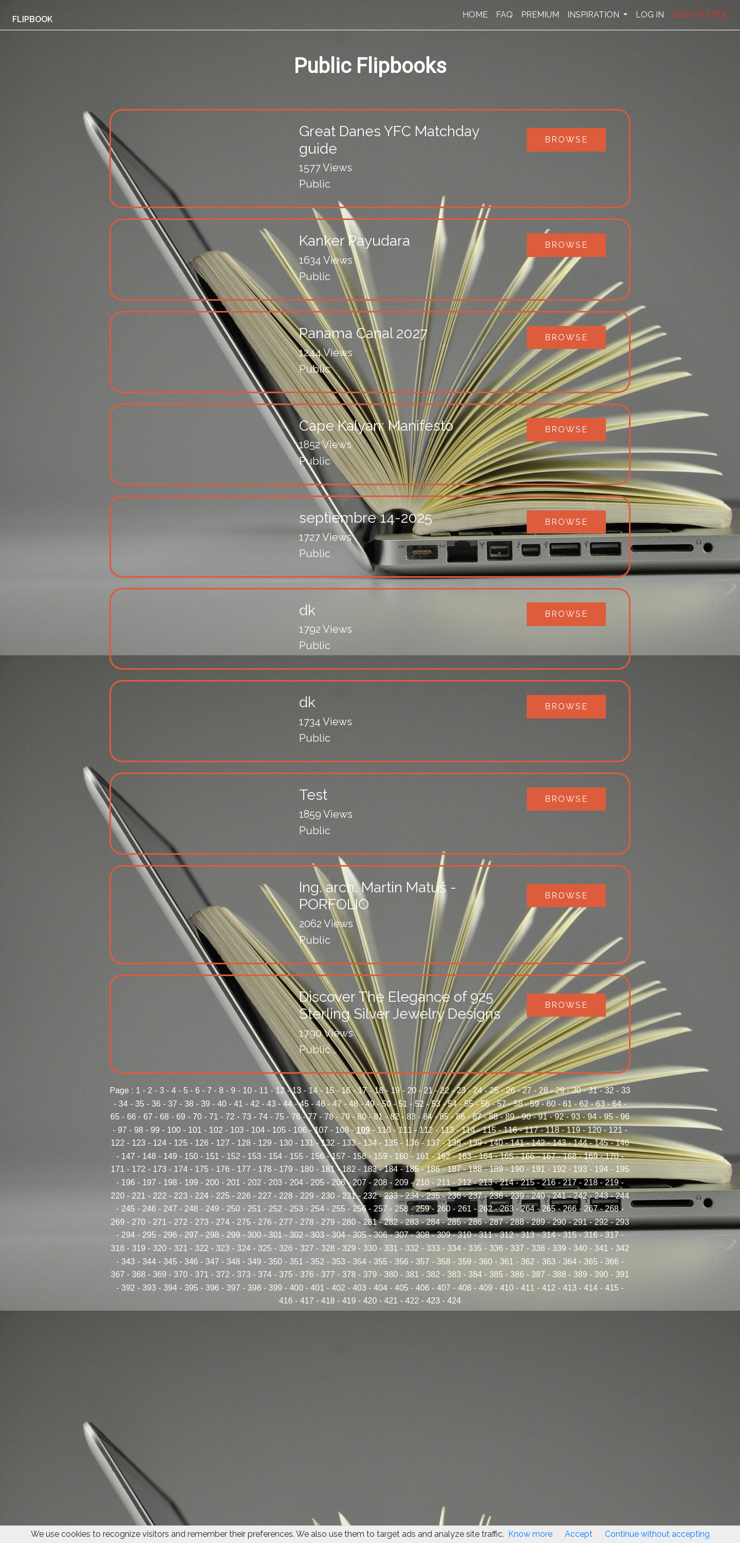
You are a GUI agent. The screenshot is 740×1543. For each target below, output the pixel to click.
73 (246, 1116)
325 (265, 1248)
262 (486, 1208)
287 (496, 1222)
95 (608, 1116)
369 (159, 1274)
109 (363, 1130)
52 (419, 1103)
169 (591, 1156)
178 (265, 1169)
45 (304, 1103)
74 (263, 1116)
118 (553, 1130)
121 (615, 1130)
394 (170, 1287)
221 (139, 1195)
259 (423, 1208)
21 (428, 1090)
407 (444, 1287)
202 (255, 1182)
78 (329, 1116)
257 (380, 1208)
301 (276, 1234)
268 (612, 1208)
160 (402, 1156)
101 (195, 1130)
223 (181, 1195)
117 (532, 1130)
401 (317, 1287)
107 (321, 1130)
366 (612, 1261)
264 (528, 1208)
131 (307, 1142)
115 (489, 1130)
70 (197, 1116)
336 (496, 1248)
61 (567, 1103)
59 (534, 1103)
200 (212, 1182)
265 (549, 1208)
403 (359, 1287)
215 (528, 1182)
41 (238, 1103)
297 (191, 1234)
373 (244, 1274)
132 (328, 1142)
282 (391, 1222)
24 (478, 1090)
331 (391, 1248)
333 (433, 1248)
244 (623, 1195)
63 (600, 1103)
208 (380, 1182)
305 (359, 1234)
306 (380, 1234)
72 (230, 1116)
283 (412, 1222)
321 (181, 1248)
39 (205, 1103)
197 (149, 1182)
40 (222, 1103)
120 (594, 1130)
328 (328, 1248)
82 (394, 1116)
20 (411, 1090)
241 (559, 1195)
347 (212, 1261)
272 (181, 1222)
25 (494, 1090)
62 (583, 1103)
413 (570, 1287)
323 (223, 1248)
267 (591, 1208)
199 (191, 1182)
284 (433, 1222)
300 (255, 1234)
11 (263, 1090)
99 (155, 1130)
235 (433, 1195)
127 (223, 1142)
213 (486, 1182)
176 (223, 1169)
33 (626, 1090)
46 (320, 1103)
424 (454, 1300)
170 (612, 1156)
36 (156, 1103)
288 (517, 1222)
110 (384, 1130)
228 (286, 1195)
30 (576, 1090)
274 (223, 1222)
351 (296, 1261)
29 (560, 1090)
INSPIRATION (594, 15)
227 (265, 1195)
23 (461, 1090)
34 (123, 1103)
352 (317, 1261)
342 (623, 1248)
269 (118, 1222)
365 (591, 1261)
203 (276, 1182)
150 (191, 1156)
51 (403, 1103)
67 (148, 1116)
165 (507, 1156)
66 (131, 1116)
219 (612, 1182)
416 (286, 1300)
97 (122, 1130)
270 (139, 1222)
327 (307, 1248)
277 (286, 1222)
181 (328, 1169)
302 (296, 1234)
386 (517, 1274)
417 (307, 1300)
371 (202, 1274)
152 (233, 1156)
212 (465, 1182)
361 (507, 1261)
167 (549, 1156)
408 (465, 1287)
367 (118, 1274)
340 (580, 1248)
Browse (566, 139)
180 (307, 1169)
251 (255, 1208)
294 (128, 1234)
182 (349, 1169)
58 (518, 1103)
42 (255, 1103)
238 (496, 1195)
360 (486, 1261)
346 (191, 1261)
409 (486, 1287)
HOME (475, 15)
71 (213, 1116)
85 (444, 1116)
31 (593, 1090)
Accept (579, 1534)
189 (496, 1169)
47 (337, 1103)
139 (475, 1142)
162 (444, 1156)
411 (528, 1287)
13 (296, 1090)
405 (402, 1287)
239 (517, 1195)
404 (380, 1287)
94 (592, 1116)
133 (349, 1142)
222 (159, 1195)
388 (559, 1274)
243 (601, 1195)
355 (380, 1261)
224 (202, 1195)
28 (543, 1090)
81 (378, 1116)
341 (601, 1248)
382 (433, 1274)
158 (359, 1156)
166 (528, 1156)
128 (244, 1142)
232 (370, 1195)
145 (601, 1142)
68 (164, 1116)
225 (223, 1195)
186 (433, 1169)
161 (423, 1156)
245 (128, 1208)
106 (300, 1130)
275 (244, 1222)
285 (454, 1222)
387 (538, 1274)
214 (507, 1182)
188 (475, 1169)
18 (378, 1090)
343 (128, 1261)
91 (542, 1116)
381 (412, 1274)
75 (279, 1116)
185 (412, 1169)
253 (296, 1208)
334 (454, 1248)
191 (538, 1169)
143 (559, 1142)
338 (538, 1248)
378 (349, 1274)
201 (233, 1182)
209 (402, 1182)
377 (328, 1274)
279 (328, 1222)
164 (486, 1156)
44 (287, 1103)
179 (286, 1169)
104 (258, 1130)
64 (616, 1103)
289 (538, 1222)
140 (496, 1142)
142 (538, 1142)
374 (265, 1274)
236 (454, 1195)
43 (271, 1103)
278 (307, 1222)
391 (623, 1274)
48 (353, 1103)
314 (549, 1234)
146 (623, 1142)
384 (475, 1274)
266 (570, 1208)
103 (237, 1130)
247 (170, 1208)
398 (255, 1287)
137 (433, 1142)
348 (233, 1261)
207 (359, 1182)
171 (118, 1169)
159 (380, 1156)
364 (570, 1261)
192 (559, 1169)
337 (517, 1248)
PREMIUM (540, 15)
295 (149, 1234)
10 (247, 1090)
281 (370, 1222)
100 (174, 1130)
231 (349, 1195)
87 (477, 1116)
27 (527, 1090)
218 (591, 1182)
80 (361, 1116)
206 (338, 1182)
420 (370, 1300)
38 (189, 1103)
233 (391, 1195)
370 (181, 1274)
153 (255, 1156)
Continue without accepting (657, 1534)
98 (138, 1130)
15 (329, 1090)
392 (128, 1287)
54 (452, 1103)
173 (159, 1169)
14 (313, 1090)
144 (580, 1142)
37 (172, 1103)
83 (411, 1116)
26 (510, 1090)
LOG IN (650, 15)
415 (612, 1287)
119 (574, 1130)
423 (433, 1300)
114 (468, 1130)
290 (559, 1222)
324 (244, 1248)
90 (526, 1116)
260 (444, 1208)
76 (296, 1116)
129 (265, 1142)
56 (485, 1103)
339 (559, 1248)
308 (423, 1234)
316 (591, 1234)
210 (423, 1182)
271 (159, 1222)
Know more (530, 1534)
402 (338, 1287)
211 (444, 1182)
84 (427, 1116)
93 (575, 1116)
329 (349, 1248)
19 (395, 1090)
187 (454, 1169)
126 (202, 1142)
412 (549, 1287)
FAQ (504, 15)
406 (423, 1287)
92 (559, 1116)
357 (423, 1261)
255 (338, 1208)
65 (115, 1116)
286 (475, 1222)
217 (570, 1182)
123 (139, 1142)
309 (444, 1234)
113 (447, 1130)
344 (149, 1261)
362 (528, 1261)
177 (244, 1169)
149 (170, 1156)
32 (609, 1090)
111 (405, 1130)
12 (280, 1090)
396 (212, 1287)
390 (601, 1274)
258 (402, 1208)
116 (510, 1130)
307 (402, 1234)
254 (317, 1208)
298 (212, 1234)
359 (465, 1261)
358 (444, 1261)
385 (496, 1274)
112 (426, 1130)
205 (317, 1182)
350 (276, 1261)
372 (223, 1274)
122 (118, 1142)
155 (296, 1156)
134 (370, 1142)
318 (118, 1248)
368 (139, 1274)
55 (468, 1103)
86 (460, 1116)
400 (296, 1287)
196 (128, 1182)
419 (349, 1300)
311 (486, 1234)
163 (465, 1156)
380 (391, 1274)
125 (181, 1142)
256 (359, 1208)
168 (570, 1156)
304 (338, 1234)
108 (342, 1130)
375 (286, 1274)
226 (244, 1195)
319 (139, 1248)
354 (359, 1261)
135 (391, 1142)
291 (580, 1222)
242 (580, 1195)
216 (549, 1182)
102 (216, 1130)
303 (317, 1234)
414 (591, 1287)
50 (386, 1103)
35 (139, 1103)
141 (517, 1142)
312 (507, 1234)
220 (118, 1195)
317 (612, 1234)
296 (170, 1234)
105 (279, 1130)
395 (191, 1287)
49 (370, 1103)
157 (338, 1156)
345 (170, 1261)
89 (509, 1116)
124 (159, 1142)
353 (338, 1261)
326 (286, 1248)
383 (454, 1274)
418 (328, 1300)
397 (233, 1287)
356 (402, 1261)
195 (623, 1169)
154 (276, 1156)
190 (517, 1169)
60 (551, 1103)
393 (149, 1287)
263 (507, 1208)
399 (276, 1287)
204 (296, 1182)
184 (391, 1169)
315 (570, 1234)
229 (307, 1195)
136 (412, 1142)
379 (370, 1274)
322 (202, 1248)
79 (345, 1116)
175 (202, 1169)
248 (191, 1208)
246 (149, 1208)
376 (307, 1274)
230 (328, 1195)
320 (159, 1248)
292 (601, 1222)
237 (475, 1195)
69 (181, 1116)
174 (181, 1169)
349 (255, 1261)
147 (128, 1156)
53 (435, 1103)
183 (370, 1169)
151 (212, 1156)
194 (601, 1169)
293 (623, 1222)
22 (445, 1090)
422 (412, 1300)
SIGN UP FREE (700, 15)
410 (507, 1287)
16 (345, 1090)
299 (233, 1234)
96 (625, 1116)
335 (475, 1248)
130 (286, 1142)
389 (580, 1274)
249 (212, 1208)
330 (370, 1248)
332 (412, 1248)
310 (465, 1234)
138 (454, 1142)
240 (538, 1195)
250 (233, 1208)
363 (549, 1261)
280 (349, 1222)
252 (276, 1208)
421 (391, 1300)
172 (139, 1169)
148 (149, 1156)
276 (265, 1222)
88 (493, 1116)
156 (317, 1156)
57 (501, 1103)
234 (412, 1195)
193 (580, 1169)
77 (312, 1116)
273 (202, 1222)
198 (170, 1182)
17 (362, 1090)
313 (528, 1234)
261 (465, 1208)
